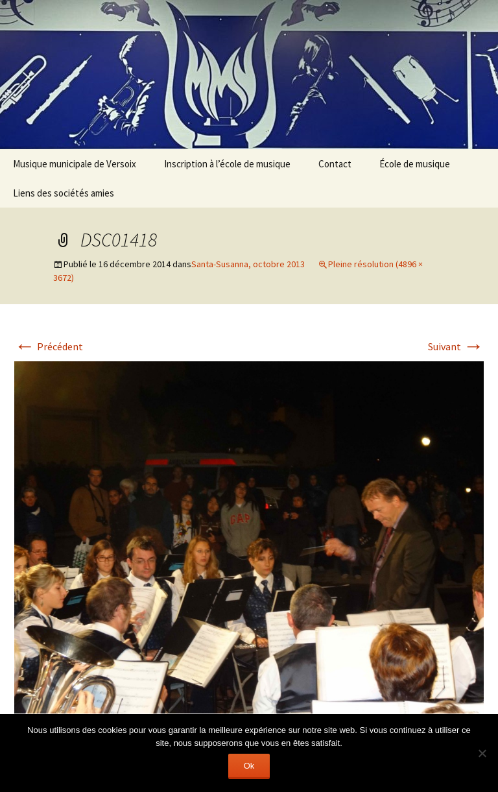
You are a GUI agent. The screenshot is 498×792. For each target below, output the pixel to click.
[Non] (481, 753)
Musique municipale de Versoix (74, 164)
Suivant (456, 346)
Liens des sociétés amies (63, 193)
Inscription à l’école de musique (227, 164)
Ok (249, 766)
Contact (334, 164)
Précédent (48, 346)
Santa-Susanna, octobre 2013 (248, 264)
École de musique (414, 164)
